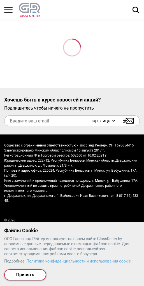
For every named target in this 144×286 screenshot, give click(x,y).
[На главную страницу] (29, 10)
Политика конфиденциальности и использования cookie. (79, 261)
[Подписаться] (129, 120)
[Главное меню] (8, 10)
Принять (25, 274)
